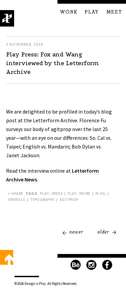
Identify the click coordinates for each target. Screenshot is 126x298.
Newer (76, 232)
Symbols (16, 199)
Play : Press (51, 193)
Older (103, 232)
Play (92, 12)
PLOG (100, 193)
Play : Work (79, 193)
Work (69, 12)
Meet (114, 12)
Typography (42, 199)
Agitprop (68, 199)
